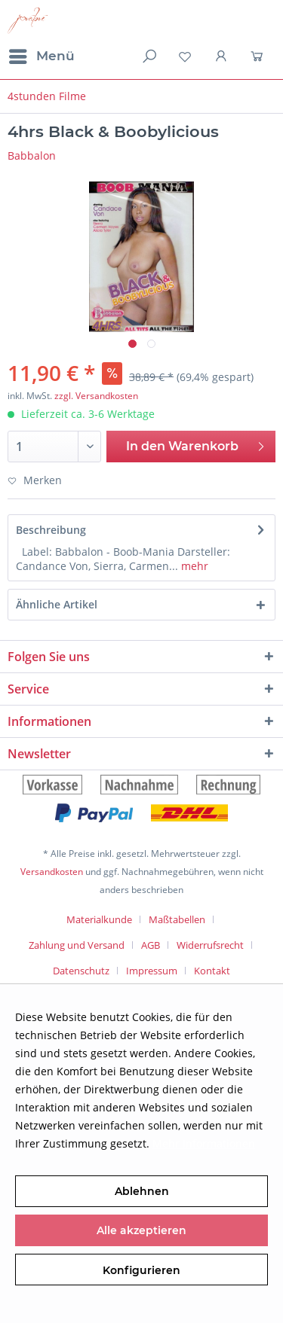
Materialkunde (99, 919)
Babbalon (32, 155)
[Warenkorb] (259, 56)
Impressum (151, 970)
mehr (193, 566)
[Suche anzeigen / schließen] (148, 56)
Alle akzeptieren (141, 1230)
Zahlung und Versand (77, 945)
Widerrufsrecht (210, 945)
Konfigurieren (141, 1270)
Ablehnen (142, 1191)
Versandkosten (51, 871)
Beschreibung (51, 530)
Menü (42, 53)
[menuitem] (41, 56)
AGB (150, 945)
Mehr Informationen (203, 1143)
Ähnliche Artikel (56, 604)
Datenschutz (81, 970)
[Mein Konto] (222, 56)
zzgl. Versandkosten (96, 395)
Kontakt (212, 970)
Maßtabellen (177, 919)
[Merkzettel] (185, 56)
